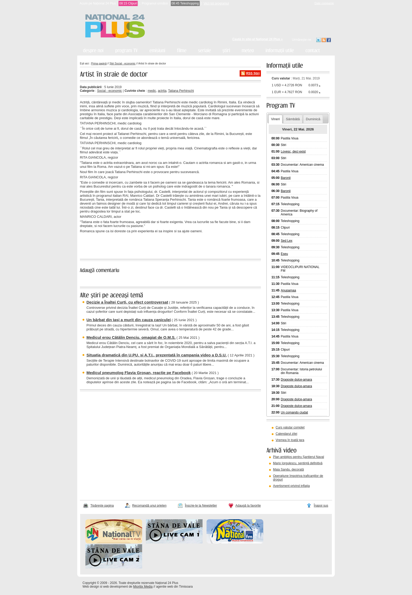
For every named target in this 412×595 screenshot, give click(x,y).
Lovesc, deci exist (293, 151)
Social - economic (109, 91)
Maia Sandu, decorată (288, 469)
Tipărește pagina (102, 505)
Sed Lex (286, 241)
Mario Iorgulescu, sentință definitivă (297, 463)
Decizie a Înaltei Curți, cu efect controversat (127, 302)
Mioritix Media (143, 586)
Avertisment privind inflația (291, 486)
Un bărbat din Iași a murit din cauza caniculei (128, 319)
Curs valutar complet (290, 427)
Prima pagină (99, 63)
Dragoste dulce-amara (296, 379)
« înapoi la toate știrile (98, 245)
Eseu (284, 254)
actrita (162, 91)
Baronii (286, 178)
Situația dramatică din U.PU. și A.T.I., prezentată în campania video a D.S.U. (156, 355)
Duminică (313, 119)
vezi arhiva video (280, 492)
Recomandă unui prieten (149, 505)
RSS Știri (253, 73)
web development (115, 586)
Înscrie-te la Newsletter (201, 505)
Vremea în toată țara (290, 440)
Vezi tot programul (216, 3)
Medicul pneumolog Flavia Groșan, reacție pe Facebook (138, 372)
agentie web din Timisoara (174, 586)
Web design (91, 586)
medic (152, 91)
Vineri (275, 119)
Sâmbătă (293, 119)
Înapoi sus (321, 505)
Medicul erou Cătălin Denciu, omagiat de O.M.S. (131, 337)
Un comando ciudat (294, 412)
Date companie (324, 3)
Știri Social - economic (123, 63)
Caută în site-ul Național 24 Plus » (257, 39)
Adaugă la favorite (248, 505)
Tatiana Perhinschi (181, 91)
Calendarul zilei (286, 434)
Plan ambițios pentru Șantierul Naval (298, 457)
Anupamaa (288, 290)
